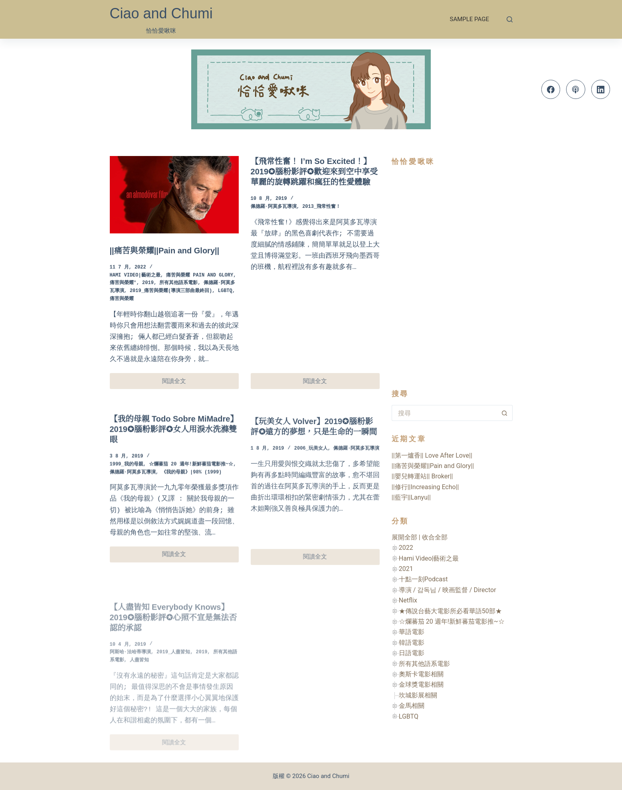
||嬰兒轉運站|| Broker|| (422, 476)
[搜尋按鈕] (505, 413)
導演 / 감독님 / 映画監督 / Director (447, 590)
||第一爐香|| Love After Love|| (432, 455)
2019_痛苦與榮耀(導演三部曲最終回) (171, 291)
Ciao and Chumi (161, 13)
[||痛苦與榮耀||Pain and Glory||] (174, 194)
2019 (148, 283)
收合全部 (435, 537)
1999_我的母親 (126, 473)
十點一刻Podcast (423, 579)
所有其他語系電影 (178, 283)
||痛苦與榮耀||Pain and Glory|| (165, 250)
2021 (406, 569)
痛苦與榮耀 (122, 299)
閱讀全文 (178, 383)
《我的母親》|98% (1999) (191, 481)
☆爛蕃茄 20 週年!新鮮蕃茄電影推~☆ (191, 473)
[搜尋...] (444, 413)
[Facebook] (551, 89)
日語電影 (411, 653)
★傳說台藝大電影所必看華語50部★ (450, 611)
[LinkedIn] (600, 89)
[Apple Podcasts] (575, 89)
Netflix (408, 600)
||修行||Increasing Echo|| (425, 487)
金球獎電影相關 (421, 684)
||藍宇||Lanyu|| (411, 497)
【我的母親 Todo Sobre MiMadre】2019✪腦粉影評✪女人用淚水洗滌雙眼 (174, 438)
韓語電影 (411, 642)
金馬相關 (411, 705)
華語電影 (411, 632)
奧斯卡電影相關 (421, 674)
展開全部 (404, 537)
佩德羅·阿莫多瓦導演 (274, 206)
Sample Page (469, 19)
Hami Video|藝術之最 (135, 275)
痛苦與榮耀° (123, 283)
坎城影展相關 (418, 695)
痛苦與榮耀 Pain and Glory (199, 275)
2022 (406, 547)
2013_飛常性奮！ (321, 206)
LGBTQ (225, 291)
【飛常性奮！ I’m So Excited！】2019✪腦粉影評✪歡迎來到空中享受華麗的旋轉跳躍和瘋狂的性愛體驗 (314, 171)
